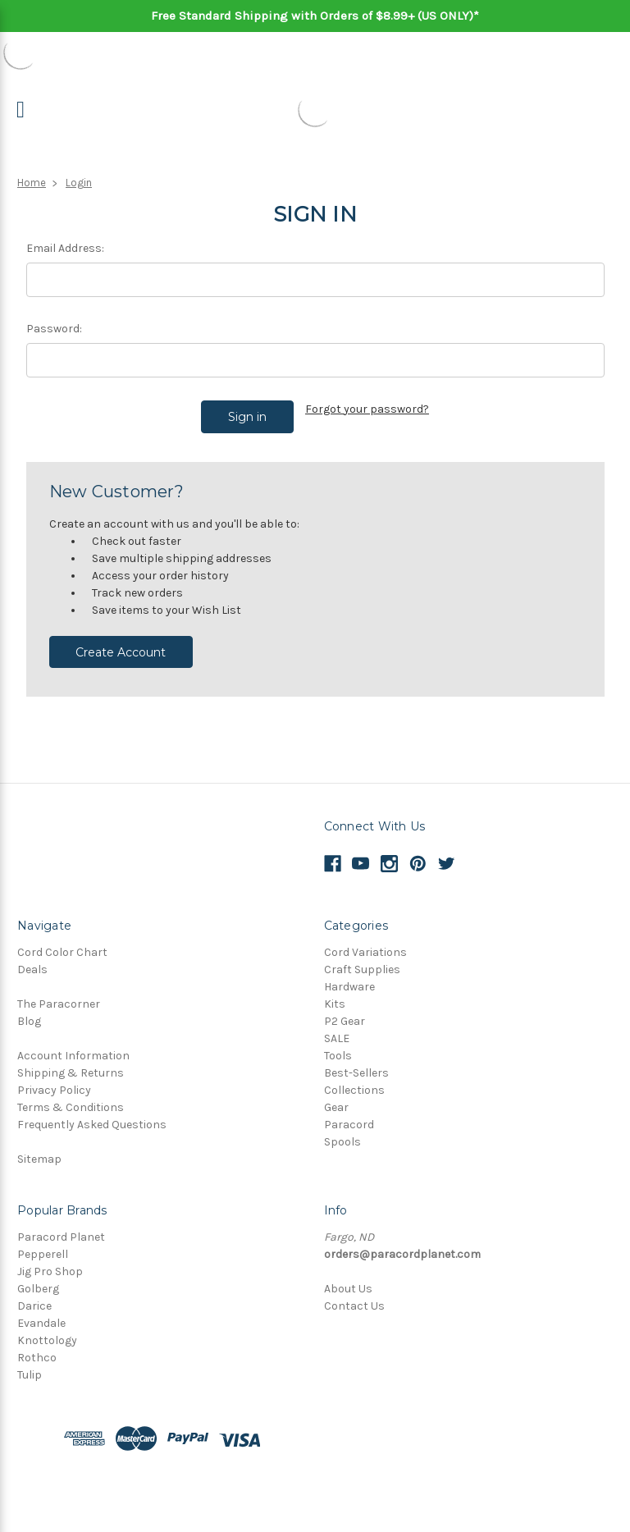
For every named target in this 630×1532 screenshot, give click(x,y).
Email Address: (65, 248)
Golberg (38, 1278)
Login (79, 182)
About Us (348, 1278)
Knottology (47, 1330)
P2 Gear (344, 1011)
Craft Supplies (362, 959)
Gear (336, 1097)
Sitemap (39, 1148)
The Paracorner (58, 993)
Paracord (349, 1114)
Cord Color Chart (62, 942)
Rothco (37, 1347)
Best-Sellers (356, 1062)
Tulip (29, 1364)
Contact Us (354, 1295)
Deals (32, 959)
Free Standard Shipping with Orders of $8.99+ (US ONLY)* (315, 15)
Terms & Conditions (70, 1097)
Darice (34, 1295)
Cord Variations (365, 942)
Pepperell (42, 1244)
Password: (54, 329)
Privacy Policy (54, 1079)
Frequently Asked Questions (92, 1114)
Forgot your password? (367, 409)
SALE (336, 1028)
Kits (334, 993)
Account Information (73, 1045)
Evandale (41, 1312)
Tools (338, 1045)
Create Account (120, 640)
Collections (354, 1079)
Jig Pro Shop (50, 1261)
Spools (342, 1131)
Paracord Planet (61, 1226)
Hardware (349, 976)
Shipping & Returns (70, 1062)
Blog (29, 1011)
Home (31, 182)
